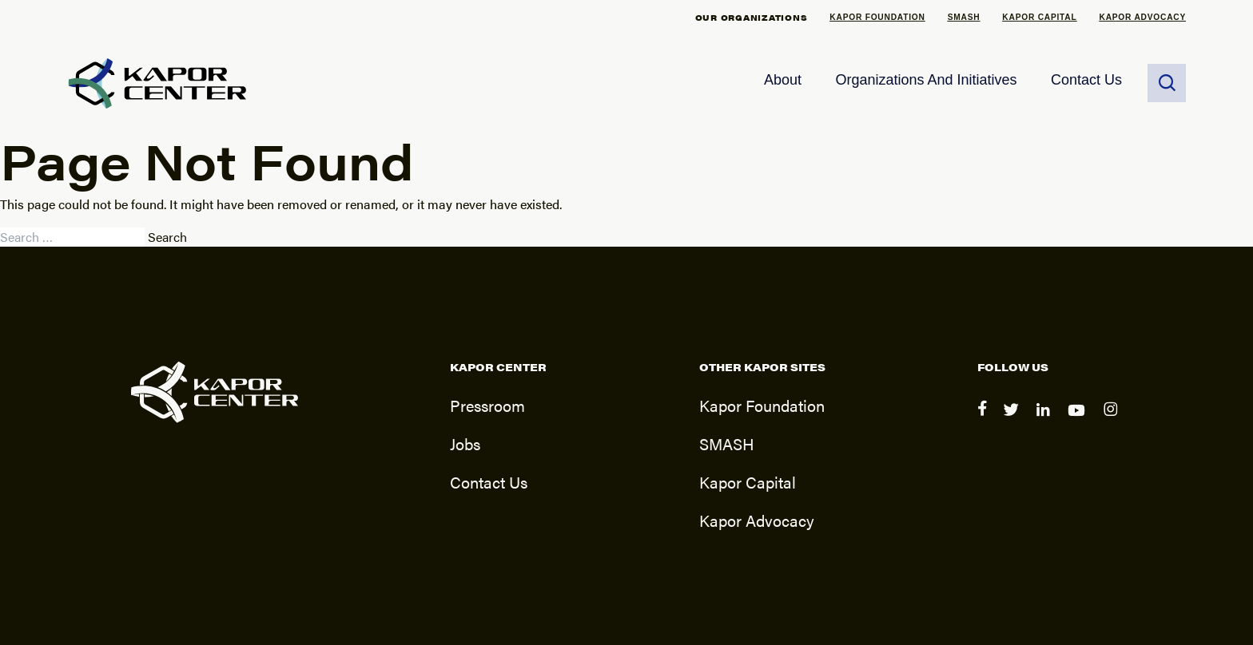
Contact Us (1086, 80)
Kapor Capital (1039, 17)
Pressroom (487, 405)
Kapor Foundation (877, 17)
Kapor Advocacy (1143, 17)
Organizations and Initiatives (925, 80)
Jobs (465, 443)
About (783, 80)
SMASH (964, 17)
